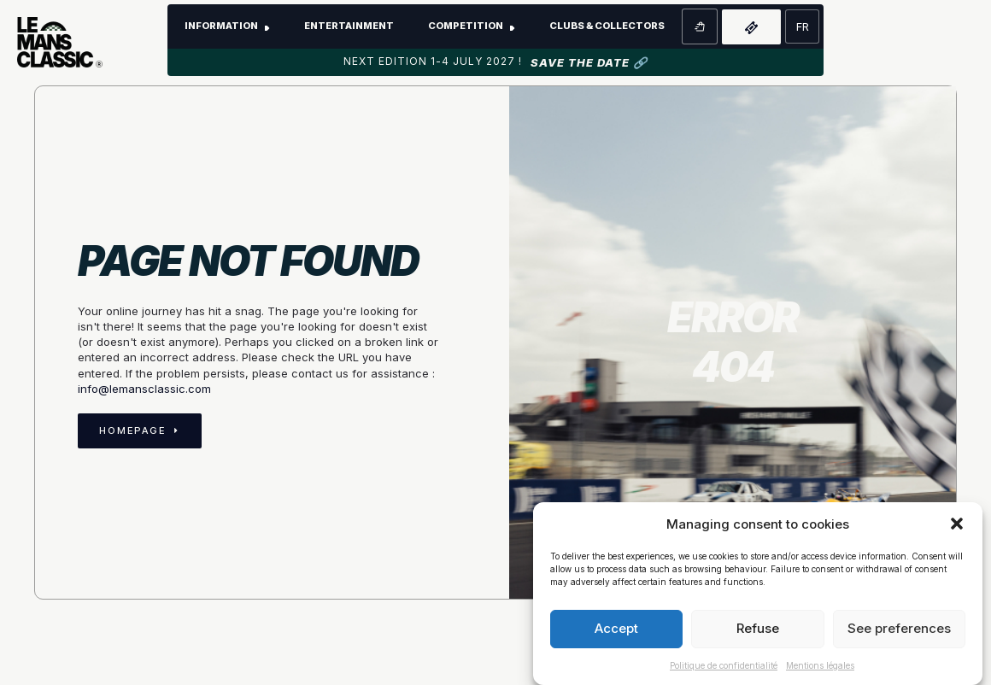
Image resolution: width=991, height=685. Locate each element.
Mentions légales (820, 665)
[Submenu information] (272, 26)
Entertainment (349, 26)
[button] (956, 523)
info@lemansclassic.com (144, 388)
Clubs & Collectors (607, 26)
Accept (616, 628)
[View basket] (700, 26)
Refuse (757, 628)
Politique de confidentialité (723, 665)
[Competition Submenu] (517, 26)
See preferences (899, 628)
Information (221, 26)
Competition (465, 26)
